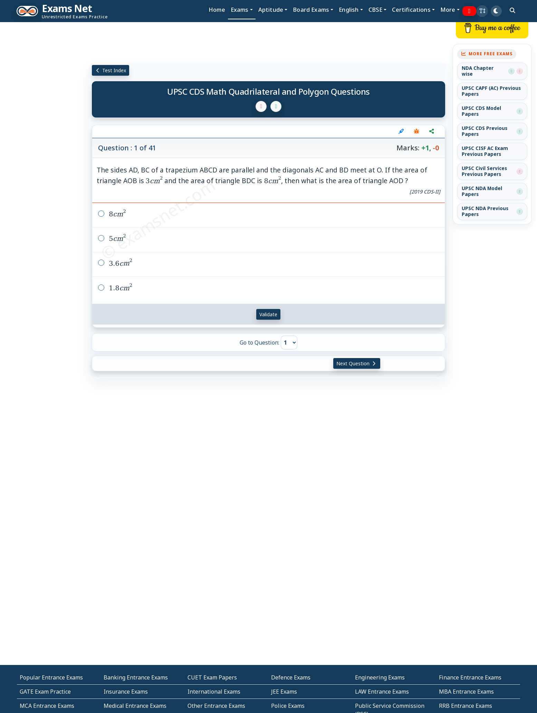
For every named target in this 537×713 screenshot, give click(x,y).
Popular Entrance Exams (51, 677)
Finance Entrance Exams (470, 677)
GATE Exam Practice (45, 691)
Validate (268, 314)
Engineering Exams (380, 677)
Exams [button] (240, 9)
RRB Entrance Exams (465, 706)
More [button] (448, 9)
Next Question (356, 363)
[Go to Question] (289, 342)
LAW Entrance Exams (382, 691)
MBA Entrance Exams (466, 691)
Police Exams (288, 706)
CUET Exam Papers (212, 677)
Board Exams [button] (311, 9)
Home (217, 9)
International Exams (214, 691)
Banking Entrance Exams (136, 677)
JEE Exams (284, 691)
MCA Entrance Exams (47, 706)
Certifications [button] (411, 9)
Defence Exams (290, 677)
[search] (512, 10)
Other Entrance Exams (216, 706)
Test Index (110, 70)
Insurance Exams (126, 691)
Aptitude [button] (270, 9)
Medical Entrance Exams (135, 706)
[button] (482, 11)
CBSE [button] (375, 9)
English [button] (348, 9)
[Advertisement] (45, 127)
